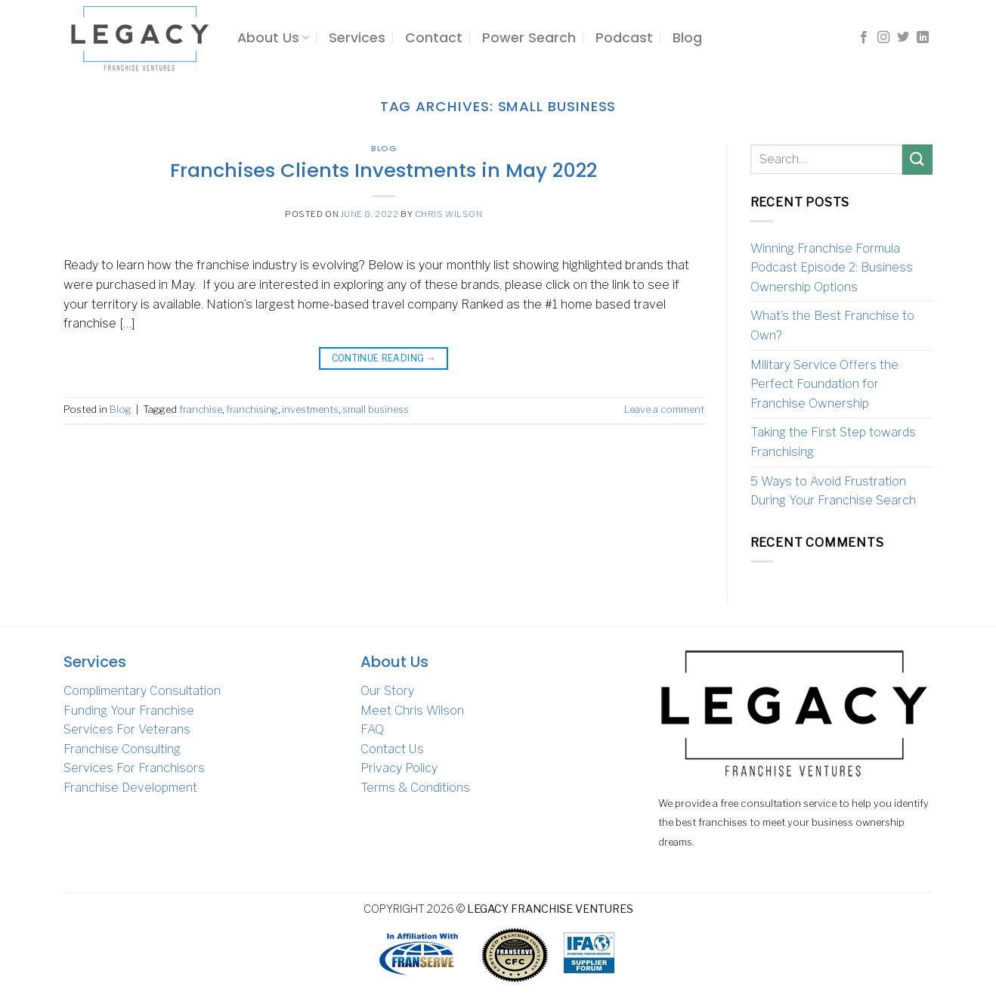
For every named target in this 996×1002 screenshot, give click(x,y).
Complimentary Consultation (142, 691)
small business (375, 409)
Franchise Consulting (122, 749)
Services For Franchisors (134, 768)
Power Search (529, 38)
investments (310, 409)
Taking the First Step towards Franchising (833, 442)
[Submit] (917, 159)
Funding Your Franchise (128, 710)
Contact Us (392, 749)
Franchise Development (130, 787)
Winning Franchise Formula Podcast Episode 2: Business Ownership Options (831, 267)
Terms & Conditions (415, 787)
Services (357, 38)
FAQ (372, 729)
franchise (200, 409)
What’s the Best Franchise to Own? (832, 326)
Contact (433, 38)
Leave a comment (664, 409)
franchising (252, 409)
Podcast (624, 38)
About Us (273, 38)
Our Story (387, 691)
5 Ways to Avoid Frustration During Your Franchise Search (833, 491)
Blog (687, 38)
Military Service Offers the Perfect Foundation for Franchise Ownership (824, 384)
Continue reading (384, 358)
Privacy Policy (399, 768)
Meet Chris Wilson (412, 710)
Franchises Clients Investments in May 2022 (383, 170)
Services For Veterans (126, 729)
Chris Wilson (449, 214)
